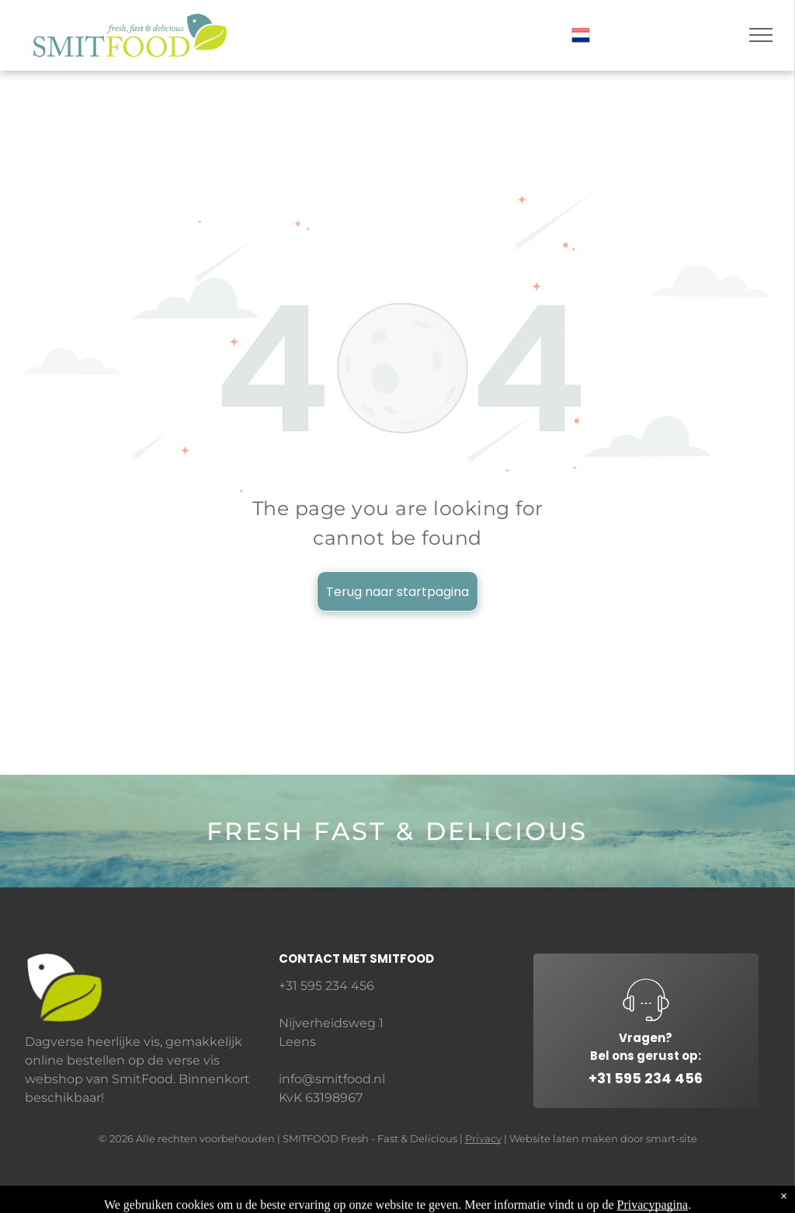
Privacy (483, 1138)
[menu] (761, 35)
